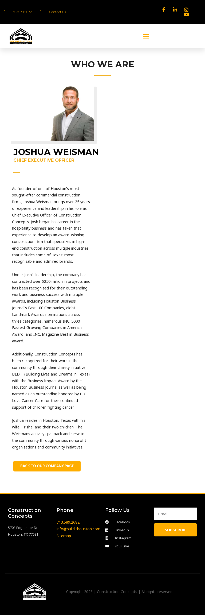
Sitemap (64, 535)
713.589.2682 (68, 522)
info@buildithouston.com (78, 528)
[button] (146, 36)
